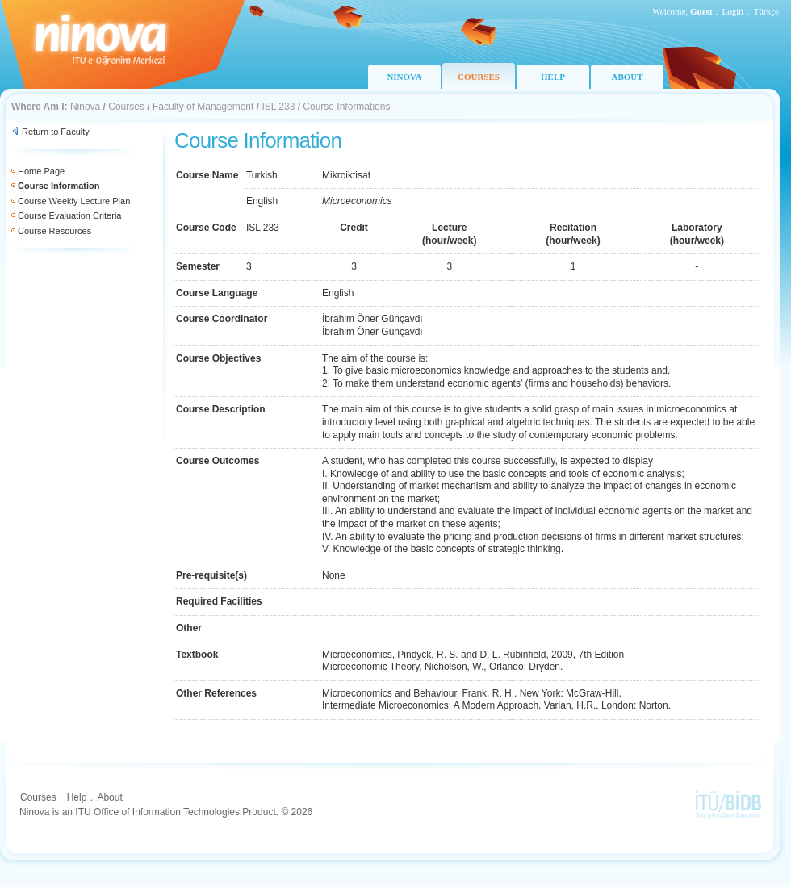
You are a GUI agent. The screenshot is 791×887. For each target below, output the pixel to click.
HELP (553, 77)
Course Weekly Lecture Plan (74, 201)
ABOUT (626, 77)
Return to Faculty (56, 131)
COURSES (479, 77)
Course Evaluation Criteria (69, 215)
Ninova (85, 106)
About (109, 797)
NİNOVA (404, 77)
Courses (126, 106)
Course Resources (54, 231)
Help (77, 797)
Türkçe (766, 11)
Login (732, 11)
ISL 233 (278, 106)
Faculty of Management (203, 106)
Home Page (41, 171)
